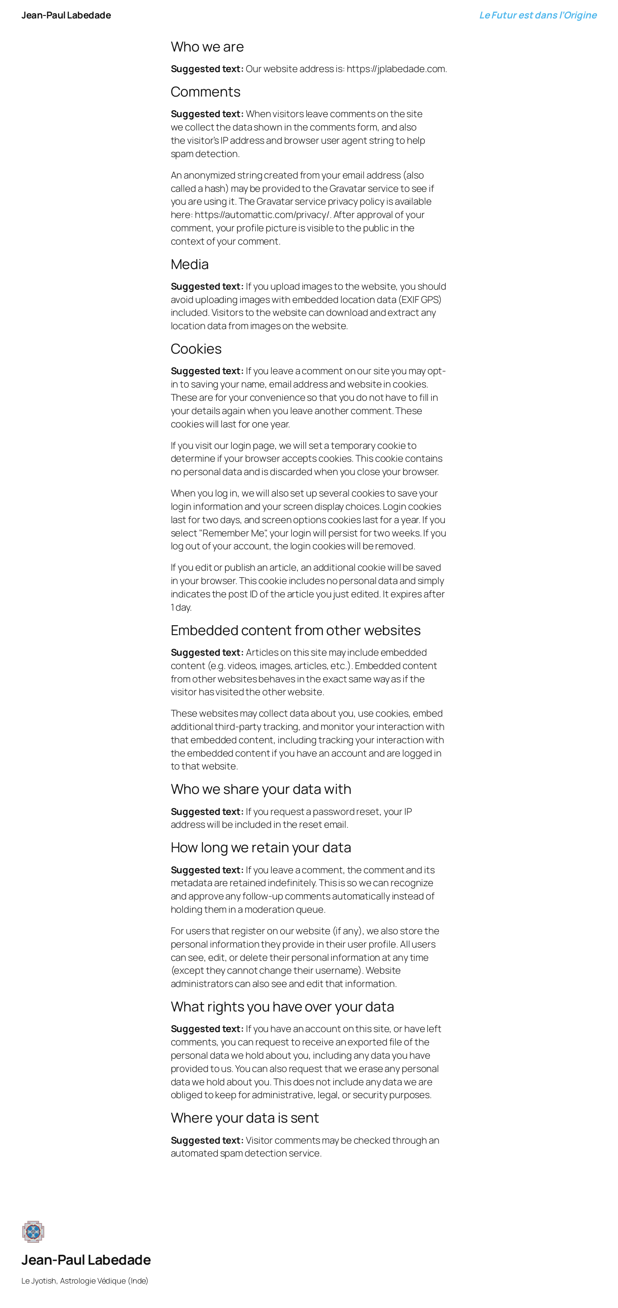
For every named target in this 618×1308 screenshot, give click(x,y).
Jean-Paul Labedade (66, 15)
